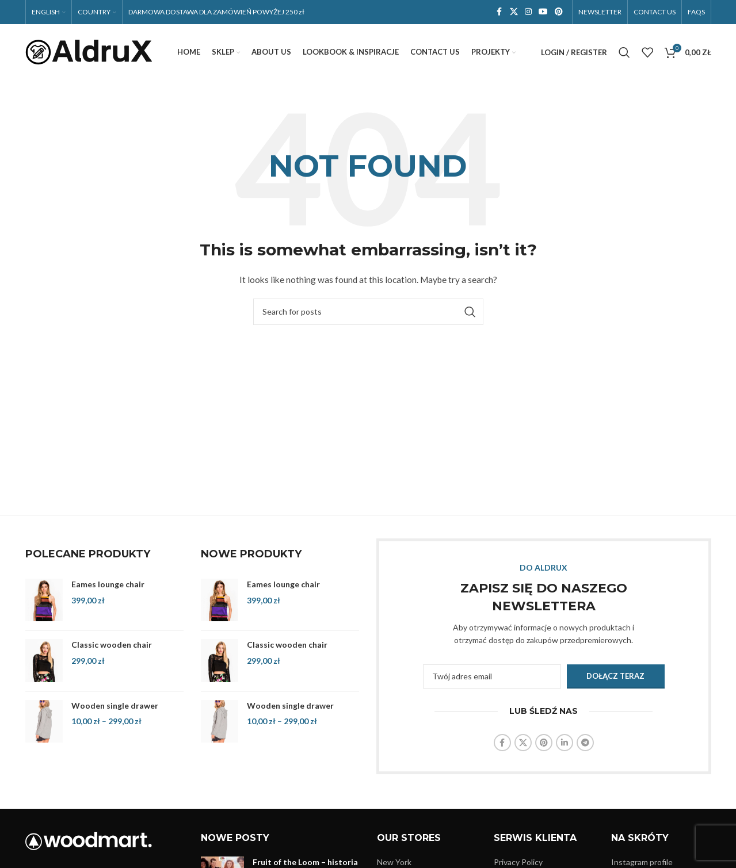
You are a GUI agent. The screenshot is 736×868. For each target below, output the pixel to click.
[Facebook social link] (499, 12)
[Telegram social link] (585, 743)
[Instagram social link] (528, 12)
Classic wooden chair (111, 646)
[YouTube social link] (543, 12)
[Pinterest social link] (558, 12)
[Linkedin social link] (564, 743)
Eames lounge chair (107, 585)
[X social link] (513, 12)
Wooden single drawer (114, 706)
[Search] (624, 52)
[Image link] (88, 841)
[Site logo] (88, 52)
